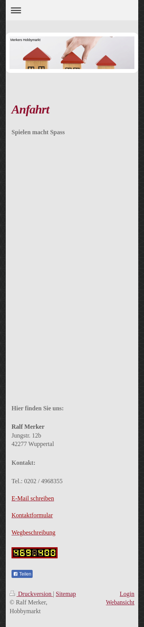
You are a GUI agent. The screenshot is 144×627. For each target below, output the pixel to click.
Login (127, 594)
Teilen (22, 574)
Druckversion (31, 594)
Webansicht (120, 602)
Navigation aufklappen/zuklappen (72, 10)
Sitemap (66, 594)
